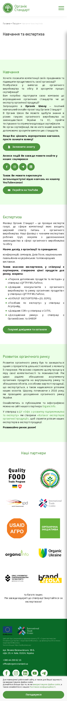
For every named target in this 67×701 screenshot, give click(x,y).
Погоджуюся (33, 695)
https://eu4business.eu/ (23, 645)
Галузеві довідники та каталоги (27, 329)
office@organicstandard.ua (15, 664)
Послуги (16, 24)
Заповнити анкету (21, 147)
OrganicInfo (49, 406)
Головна (6, 24)
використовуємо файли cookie (46, 685)
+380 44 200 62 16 (12, 660)
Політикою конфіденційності (43, 687)
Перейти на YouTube (23, 190)
